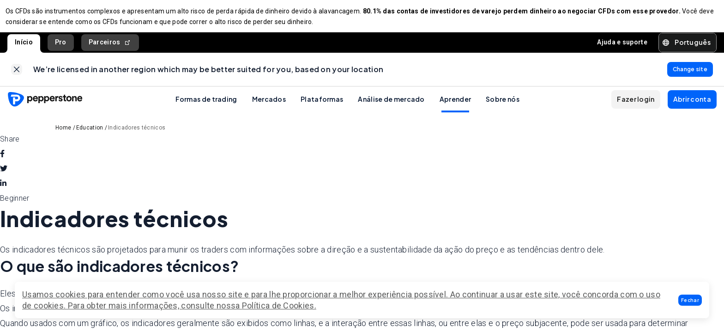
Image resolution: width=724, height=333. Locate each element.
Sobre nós (502, 106)
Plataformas (322, 106)
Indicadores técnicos (136, 135)
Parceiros (110, 46)
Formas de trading (206, 106)
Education (89, 135)
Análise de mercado (391, 106)
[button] (690, 300)
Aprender (455, 106)
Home (63, 135)
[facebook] (2, 161)
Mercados (269, 106)
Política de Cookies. (279, 305)
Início (24, 45)
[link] (16, 74)
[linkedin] (3, 191)
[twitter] (3, 176)
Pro (60, 45)
